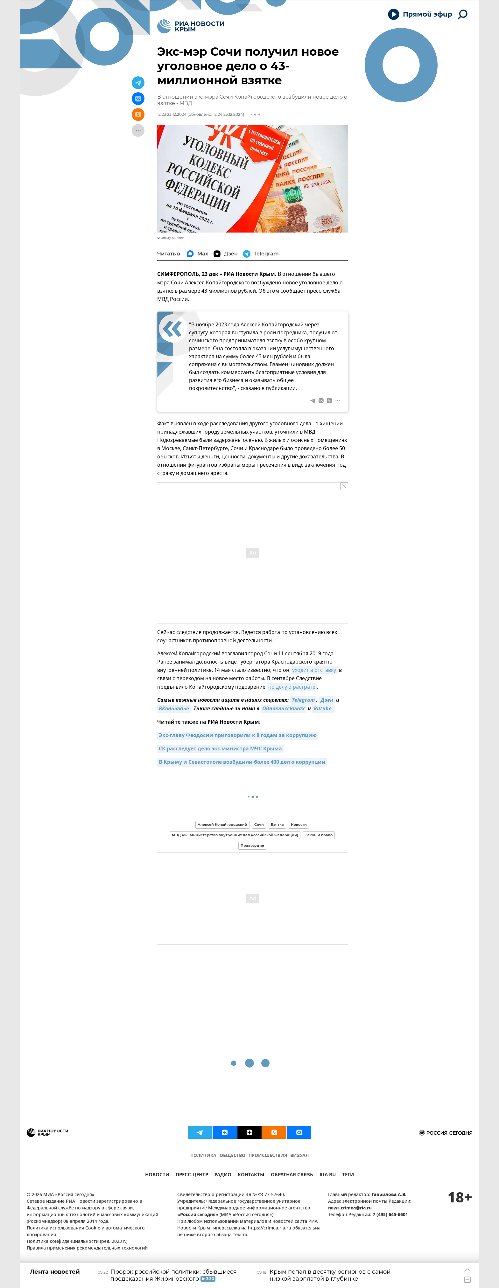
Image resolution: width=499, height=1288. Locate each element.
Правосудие (252, 845)
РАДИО (222, 1175)
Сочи (259, 824)
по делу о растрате (291, 687)
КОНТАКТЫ (251, 1175)
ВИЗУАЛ (299, 1155)
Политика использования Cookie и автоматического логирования (86, 1232)
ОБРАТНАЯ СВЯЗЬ (292, 1175)
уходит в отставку (314, 670)
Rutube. (323, 709)
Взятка (277, 824)
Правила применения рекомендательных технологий (87, 1248)
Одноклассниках (283, 709)
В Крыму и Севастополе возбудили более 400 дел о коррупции (242, 762)
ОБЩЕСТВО (232, 1155)
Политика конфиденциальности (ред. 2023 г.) (77, 1241)
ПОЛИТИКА (203, 1155)
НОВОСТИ (157, 1175)
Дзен (327, 700)
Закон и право (319, 835)
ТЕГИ (348, 1175)
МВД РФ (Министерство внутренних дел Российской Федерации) (235, 835)
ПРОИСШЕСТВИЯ (268, 1155)
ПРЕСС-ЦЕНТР (192, 1175)
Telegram (303, 700)
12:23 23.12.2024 (171, 114)
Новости (299, 824)
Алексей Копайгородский (222, 824)
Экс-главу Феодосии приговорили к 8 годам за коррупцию (238, 736)
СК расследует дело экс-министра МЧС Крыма (220, 749)
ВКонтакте (174, 709)
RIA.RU (328, 1175)
